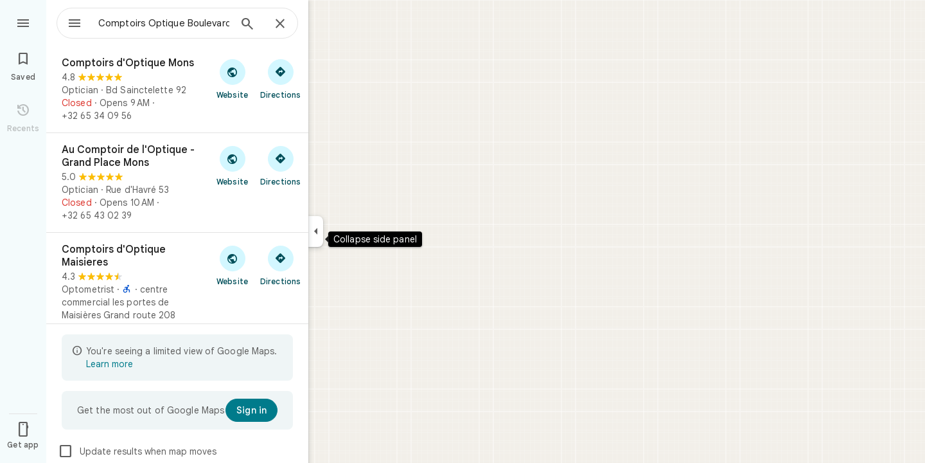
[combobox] (151, 23)
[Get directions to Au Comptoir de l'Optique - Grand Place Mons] (280, 165)
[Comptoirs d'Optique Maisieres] (177, 295)
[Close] (280, 24)
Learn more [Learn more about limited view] (109, 364)
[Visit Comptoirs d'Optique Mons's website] (232, 78)
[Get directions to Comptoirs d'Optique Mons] (280, 78)
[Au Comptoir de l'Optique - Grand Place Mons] (177, 182)
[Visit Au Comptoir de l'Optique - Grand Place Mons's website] (232, 165)
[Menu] (23, 21)
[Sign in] (251, 410)
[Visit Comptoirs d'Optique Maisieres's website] (232, 265)
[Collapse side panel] (315, 231)
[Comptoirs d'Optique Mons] (177, 89)
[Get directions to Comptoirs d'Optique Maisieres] (280, 265)
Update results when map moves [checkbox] (137, 451)
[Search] (247, 25)
